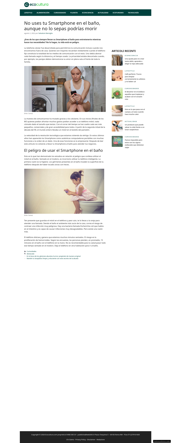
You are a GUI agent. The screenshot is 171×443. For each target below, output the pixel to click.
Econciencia (87, 12)
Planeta (74, 12)
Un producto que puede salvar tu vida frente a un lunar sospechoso (134, 127)
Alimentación (43, 12)
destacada (30, 254)
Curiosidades (60, 12)
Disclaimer (91, 439)
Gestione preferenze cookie (162, 441)
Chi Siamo (70, 439)
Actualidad (103, 12)
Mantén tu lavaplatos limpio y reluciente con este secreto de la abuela (52, 258)
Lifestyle (28, 12)
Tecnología (133, 12)
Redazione (101, 439)
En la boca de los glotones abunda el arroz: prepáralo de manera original (54, 256)
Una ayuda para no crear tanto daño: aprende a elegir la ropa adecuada (134, 61)
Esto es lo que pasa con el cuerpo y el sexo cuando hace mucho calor (135, 111)
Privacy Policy (80, 439)
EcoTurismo (118, 12)
